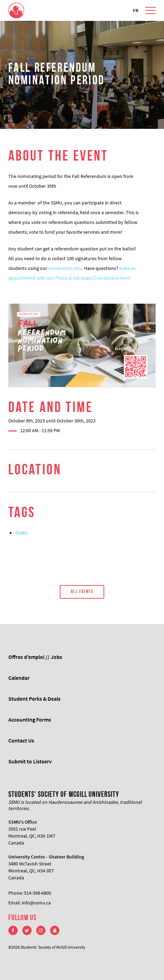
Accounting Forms (29, 719)
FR (135, 10)
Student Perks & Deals (34, 698)
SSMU (21, 533)
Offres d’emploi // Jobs (35, 656)
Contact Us (21, 740)
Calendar (19, 677)
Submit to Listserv (30, 761)
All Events (82, 591)
